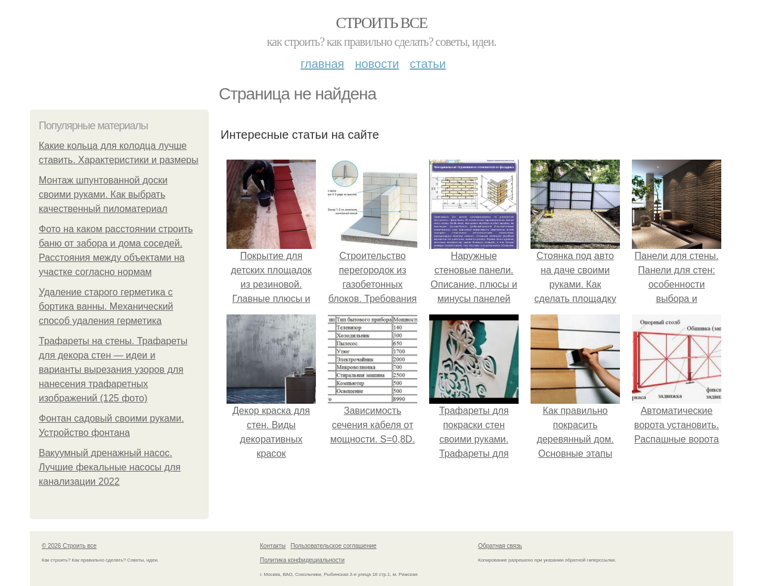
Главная (322, 63)
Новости (377, 63)
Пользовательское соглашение (334, 546)
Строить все (381, 23)
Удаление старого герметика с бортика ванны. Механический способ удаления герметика (106, 306)
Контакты (273, 546)
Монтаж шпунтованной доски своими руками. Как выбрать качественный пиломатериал (103, 194)
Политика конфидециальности (302, 560)
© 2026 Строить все (69, 546)
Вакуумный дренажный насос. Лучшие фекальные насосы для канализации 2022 (110, 467)
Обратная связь (500, 546)
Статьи (427, 63)
